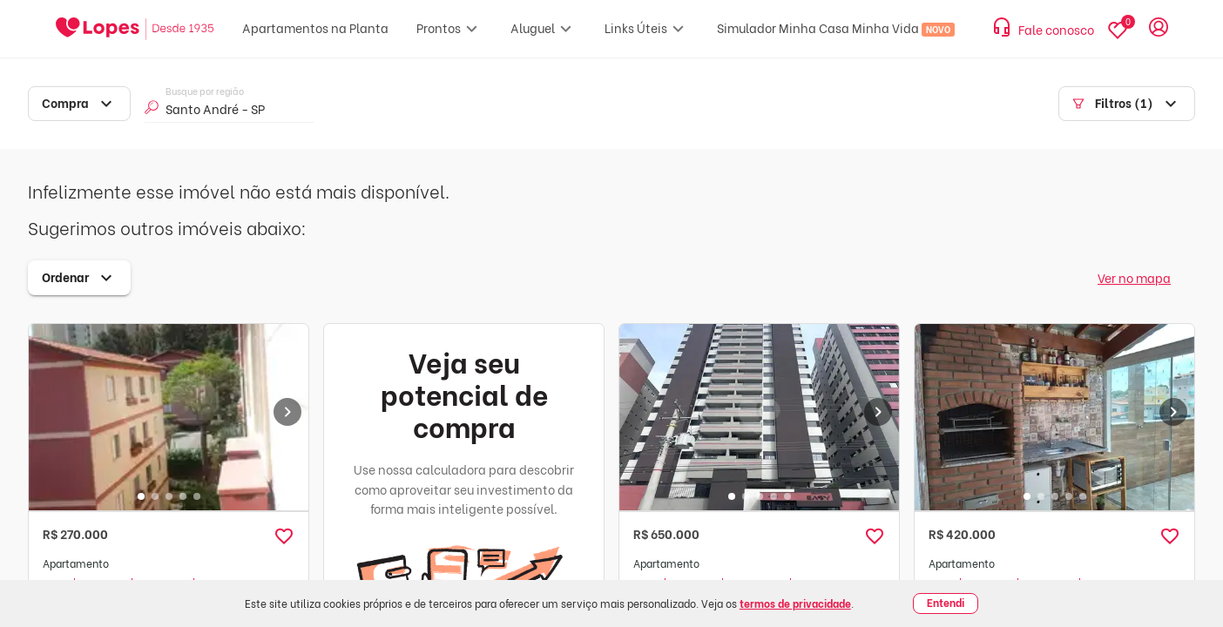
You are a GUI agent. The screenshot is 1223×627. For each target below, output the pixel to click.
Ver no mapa (1134, 277)
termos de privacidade (795, 603)
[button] (284, 536)
